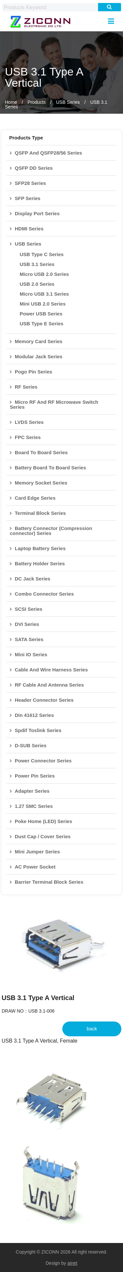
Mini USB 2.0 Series (43, 304)
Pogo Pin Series (33, 371)
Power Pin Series (35, 776)
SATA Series (29, 639)
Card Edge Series (35, 498)
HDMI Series (29, 228)
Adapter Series (32, 791)
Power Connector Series (43, 760)
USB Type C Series (42, 254)
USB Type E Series (41, 323)
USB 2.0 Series (37, 284)
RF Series (26, 387)
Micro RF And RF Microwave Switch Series (54, 404)
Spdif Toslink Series (38, 730)
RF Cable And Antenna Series (49, 685)
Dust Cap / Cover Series (43, 836)
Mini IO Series (31, 654)
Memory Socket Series (41, 483)
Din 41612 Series (34, 715)
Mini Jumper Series (37, 851)
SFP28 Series (30, 183)
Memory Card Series (38, 341)
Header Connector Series (44, 700)
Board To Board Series (41, 452)
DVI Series (27, 624)
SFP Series (27, 198)
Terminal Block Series (40, 513)
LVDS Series (29, 422)
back (92, 1028)
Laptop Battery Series (40, 548)
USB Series (68, 102)
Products (37, 102)
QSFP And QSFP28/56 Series (48, 153)
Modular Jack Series (38, 356)
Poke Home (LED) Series (43, 821)
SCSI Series (28, 609)
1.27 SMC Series (34, 806)
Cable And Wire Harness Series (51, 669)
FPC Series (28, 437)
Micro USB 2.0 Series (44, 274)
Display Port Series (37, 213)
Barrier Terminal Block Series (49, 882)
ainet (72, 1263)
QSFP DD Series (34, 168)
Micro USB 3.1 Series (44, 294)
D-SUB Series (31, 745)
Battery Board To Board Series (50, 467)
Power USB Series (41, 313)
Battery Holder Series (40, 563)
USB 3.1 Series (37, 264)
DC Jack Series (32, 578)
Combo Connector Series (44, 594)
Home (11, 102)
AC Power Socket (35, 867)
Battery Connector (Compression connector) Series (51, 530)
